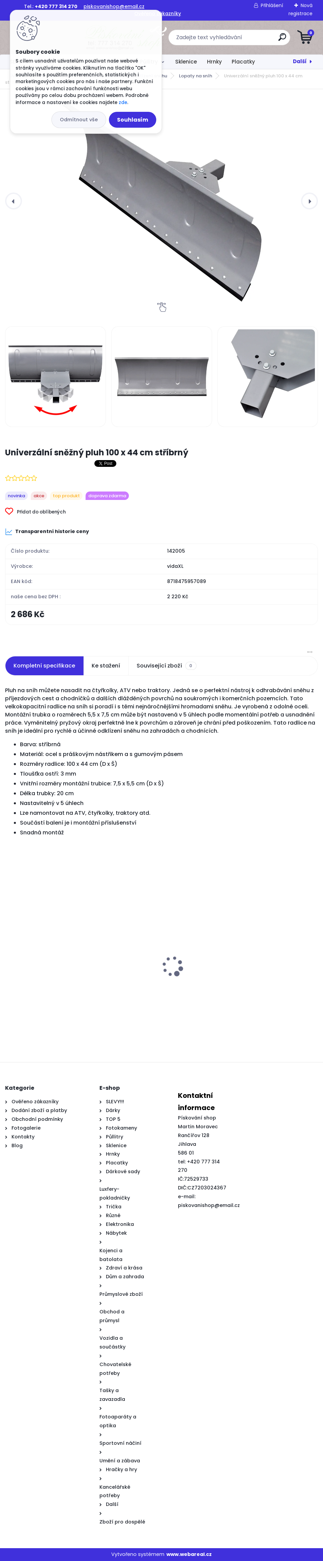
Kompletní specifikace (44, 666)
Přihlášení (272, 5)
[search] (243, 39)
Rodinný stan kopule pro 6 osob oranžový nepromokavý (222, 996)
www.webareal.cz (189, 1554)
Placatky (243, 61)
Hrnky (214, 61)
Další (300, 61)
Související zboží (166, 666)
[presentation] (13, 201)
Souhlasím (132, 120)
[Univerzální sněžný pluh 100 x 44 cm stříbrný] (161, 201)
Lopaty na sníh (195, 76)
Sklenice (186, 61)
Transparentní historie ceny (47, 531)
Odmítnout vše (79, 119)
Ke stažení (106, 666)
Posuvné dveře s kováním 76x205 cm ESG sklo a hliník (80, 992)
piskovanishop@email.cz (114, 6)
